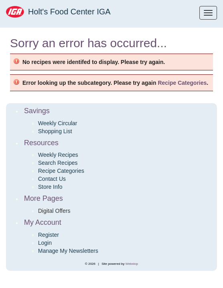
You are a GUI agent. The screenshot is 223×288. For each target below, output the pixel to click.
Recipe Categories (182, 83)
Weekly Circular (57, 123)
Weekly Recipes (58, 155)
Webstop (131, 264)
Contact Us (52, 179)
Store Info (50, 187)
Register (48, 235)
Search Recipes (58, 163)
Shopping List (55, 131)
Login (45, 243)
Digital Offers (54, 211)
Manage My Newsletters (68, 251)
